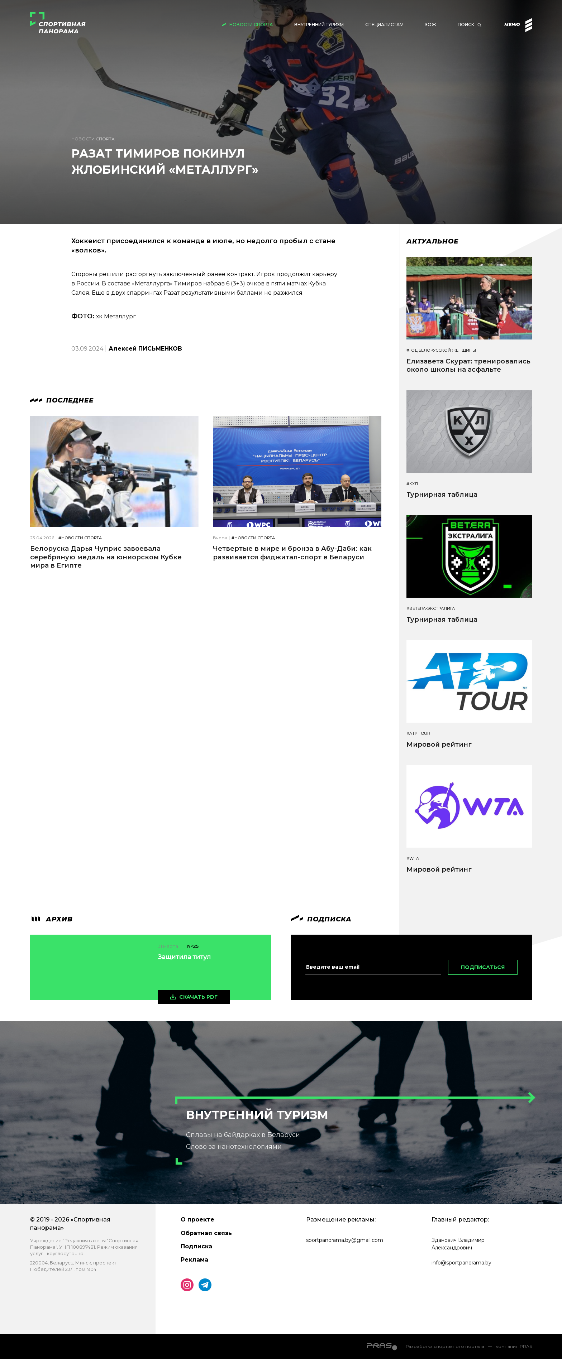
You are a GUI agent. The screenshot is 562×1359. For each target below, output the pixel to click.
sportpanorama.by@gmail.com (344, 1240)
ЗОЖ (430, 24)
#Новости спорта (80, 538)
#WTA (412, 859)
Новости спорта (251, 24)
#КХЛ (412, 484)
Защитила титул (184, 957)
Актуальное (432, 241)
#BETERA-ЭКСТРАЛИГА (430, 609)
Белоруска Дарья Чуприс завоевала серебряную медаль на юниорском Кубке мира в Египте (106, 557)
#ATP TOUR (418, 734)
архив (51, 919)
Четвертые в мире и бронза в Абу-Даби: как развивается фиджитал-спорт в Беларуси (292, 553)
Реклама (194, 1259)
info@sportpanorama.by (461, 1262)
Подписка (196, 1246)
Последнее (62, 400)
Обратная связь (206, 1233)
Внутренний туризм (319, 24)
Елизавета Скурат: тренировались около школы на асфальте (468, 365)
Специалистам (384, 24)
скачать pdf (198, 997)
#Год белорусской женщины (441, 350)
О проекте (197, 1219)
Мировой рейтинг (439, 744)
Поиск (466, 24)
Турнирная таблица (441, 494)
